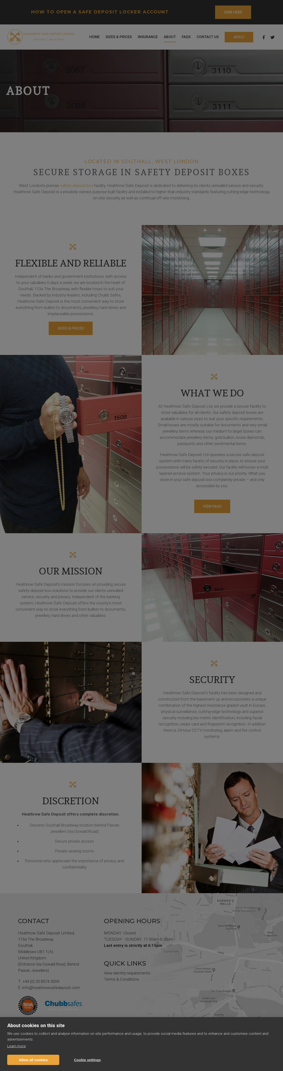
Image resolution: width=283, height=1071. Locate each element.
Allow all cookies (33, 1060)
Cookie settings (87, 1060)
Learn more (16, 1046)
